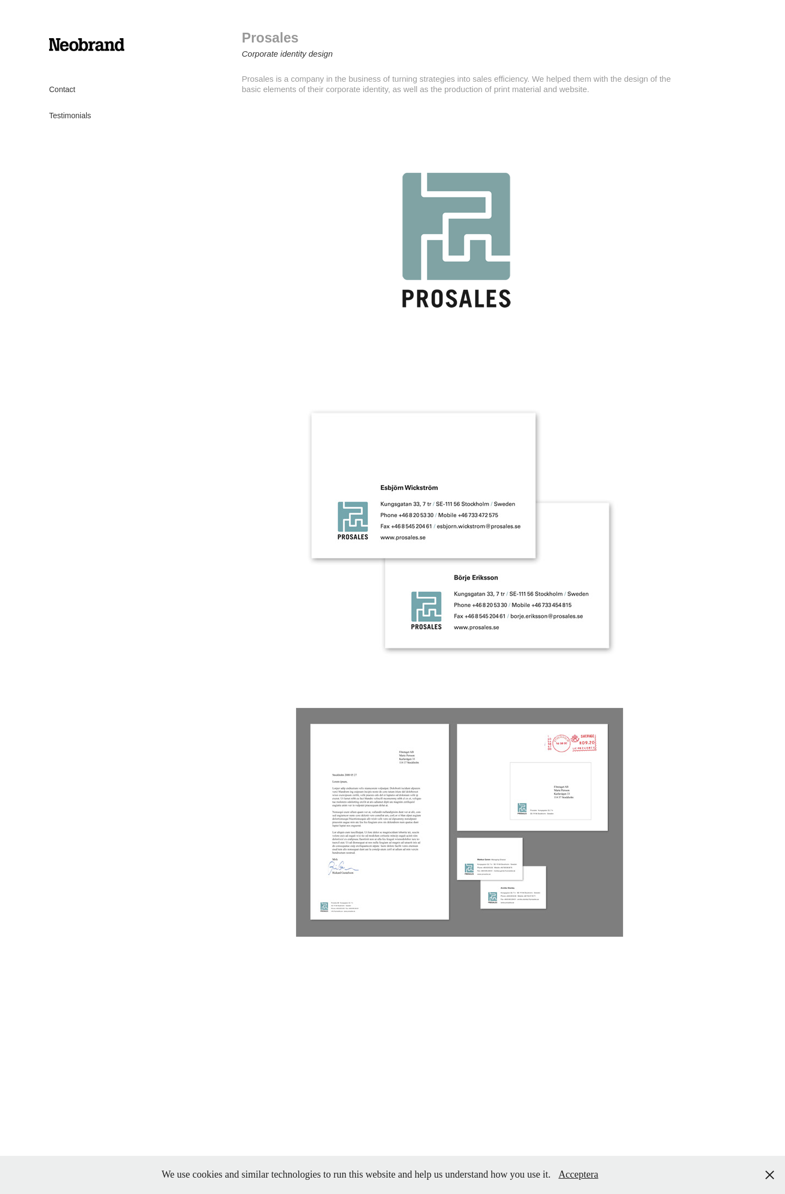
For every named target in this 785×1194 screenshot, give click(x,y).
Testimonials (70, 115)
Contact (62, 89)
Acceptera (578, 1174)
